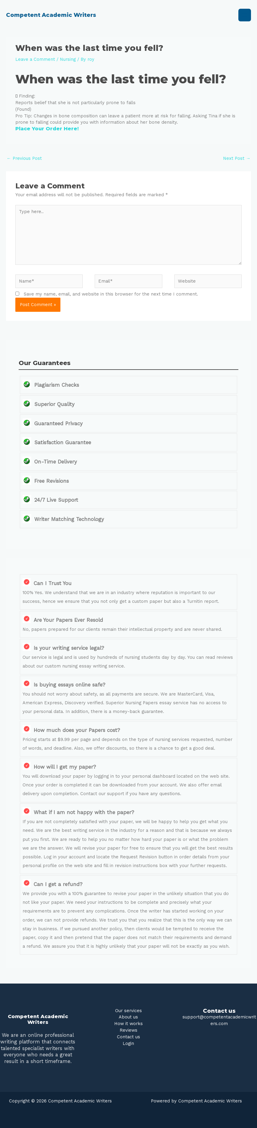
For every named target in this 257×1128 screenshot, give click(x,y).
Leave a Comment (35, 59)
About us (128, 1017)
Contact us (128, 1037)
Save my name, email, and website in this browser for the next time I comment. (111, 294)
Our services (128, 1010)
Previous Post (24, 158)
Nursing (68, 59)
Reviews (128, 1030)
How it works (128, 1023)
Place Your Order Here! (47, 129)
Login (128, 1043)
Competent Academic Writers (51, 14)
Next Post (236, 158)
